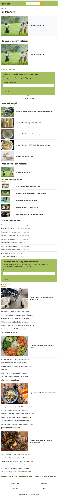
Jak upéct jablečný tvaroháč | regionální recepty (15, 410)
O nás (16, 477)
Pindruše (4, 369)
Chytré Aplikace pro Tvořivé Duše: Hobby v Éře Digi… (17, 315)
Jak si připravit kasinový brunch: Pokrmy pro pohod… (17, 407)
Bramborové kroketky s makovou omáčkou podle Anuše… (18, 414)
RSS (44, 488)
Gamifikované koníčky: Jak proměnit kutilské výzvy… (16, 318)
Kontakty (10, 477)
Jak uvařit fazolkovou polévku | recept (28, 134)
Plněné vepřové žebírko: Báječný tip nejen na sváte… (16, 417)
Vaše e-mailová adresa (9, 82)
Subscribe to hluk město (8, 69)
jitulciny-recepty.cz (9, 332)
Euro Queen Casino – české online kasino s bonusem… (17, 329)
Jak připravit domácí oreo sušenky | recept (29, 214)
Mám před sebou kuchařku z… (10, 246)
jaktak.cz (4, 477)
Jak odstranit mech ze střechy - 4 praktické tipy (31, 193)
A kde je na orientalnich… (8, 257)
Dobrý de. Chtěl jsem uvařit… (9, 242)
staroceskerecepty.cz (10, 380)
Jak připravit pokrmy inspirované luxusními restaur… (16, 359)
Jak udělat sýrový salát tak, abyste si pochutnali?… (16, 468)
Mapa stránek (52, 477)
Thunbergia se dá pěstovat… (9, 225)
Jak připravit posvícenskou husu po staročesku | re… (17, 424)
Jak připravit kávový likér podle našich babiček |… (16, 420)
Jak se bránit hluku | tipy (37, 25)
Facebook (25, 98)
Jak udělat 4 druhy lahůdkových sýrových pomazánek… (17, 472)
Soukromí (44, 477)
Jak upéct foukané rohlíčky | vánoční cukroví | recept (33, 145)
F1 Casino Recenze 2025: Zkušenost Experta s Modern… (18, 322)
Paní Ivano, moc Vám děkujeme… (11, 250)
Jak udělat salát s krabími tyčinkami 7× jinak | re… (16, 458)
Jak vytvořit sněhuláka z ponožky (26, 200)
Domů (3, 8)
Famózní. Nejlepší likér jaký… (9, 239)
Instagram (33, 98)
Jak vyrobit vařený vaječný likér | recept (28, 123)
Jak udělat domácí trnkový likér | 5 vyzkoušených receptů (34, 112)
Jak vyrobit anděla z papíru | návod (27, 207)
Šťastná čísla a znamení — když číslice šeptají (15, 312)
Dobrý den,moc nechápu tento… (10, 232)
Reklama (22, 477)
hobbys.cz (5, 285)
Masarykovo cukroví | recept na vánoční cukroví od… (16, 366)
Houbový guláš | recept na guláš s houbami (14, 373)
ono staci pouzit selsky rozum (10, 228)
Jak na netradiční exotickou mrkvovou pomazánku (16, 454)
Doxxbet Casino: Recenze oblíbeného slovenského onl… (18, 325)
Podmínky (37, 477)
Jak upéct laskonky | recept (24, 156)
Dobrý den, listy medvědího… (9, 235)
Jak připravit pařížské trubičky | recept (28, 186)
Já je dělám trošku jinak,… (8, 253)
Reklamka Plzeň (34, 494)
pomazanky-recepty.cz (10, 428)
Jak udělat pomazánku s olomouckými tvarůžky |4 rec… (17, 465)
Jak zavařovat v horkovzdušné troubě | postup (15, 376)
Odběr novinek (15, 483)
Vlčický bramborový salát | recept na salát (13, 363)
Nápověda (29, 477)
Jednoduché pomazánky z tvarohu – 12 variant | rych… (17, 461)
